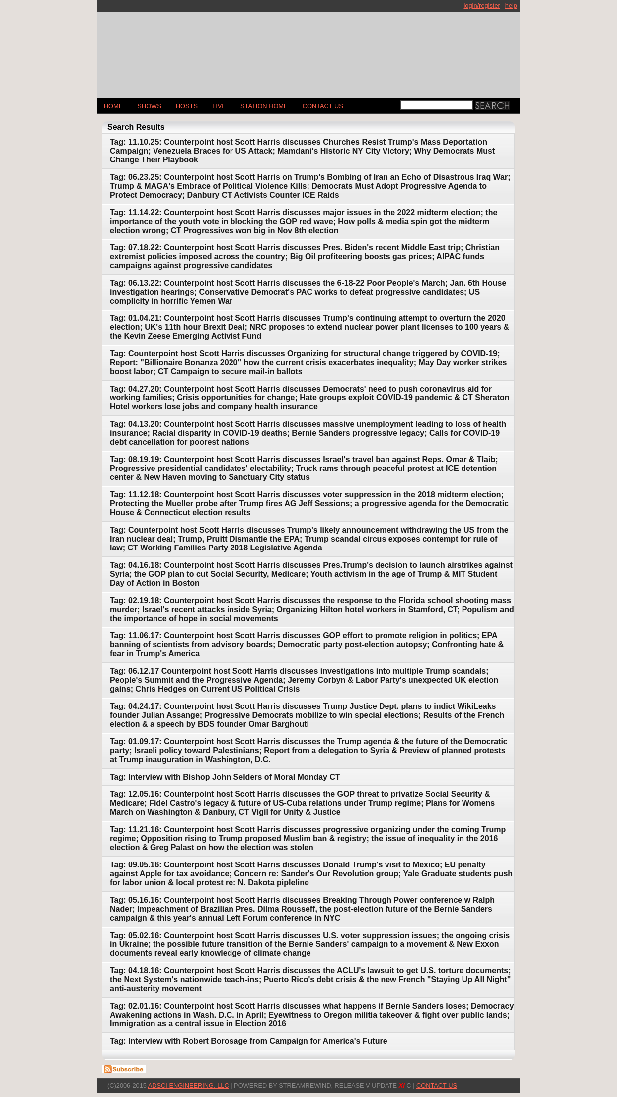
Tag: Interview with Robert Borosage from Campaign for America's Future (248, 1041)
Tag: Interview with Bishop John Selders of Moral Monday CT (225, 777)
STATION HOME (264, 106)
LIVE (219, 106)
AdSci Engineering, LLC (188, 1085)
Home (113, 106)
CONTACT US (323, 106)
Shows (149, 106)
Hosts (187, 106)
